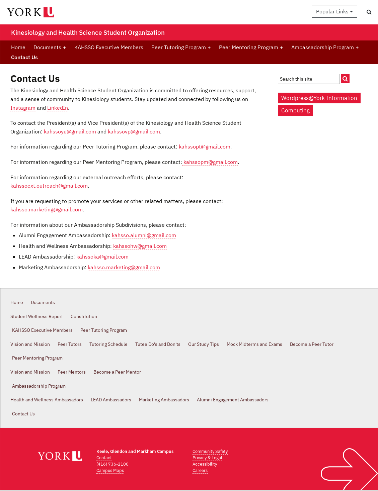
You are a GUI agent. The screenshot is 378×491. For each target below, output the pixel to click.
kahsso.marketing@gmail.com (46, 209)
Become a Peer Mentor (117, 372)
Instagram (22, 107)
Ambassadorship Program (325, 47)
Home (18, 47)
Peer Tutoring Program (181, 47)
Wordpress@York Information (319, 98)
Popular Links (334, 11)
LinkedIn (57, 107)
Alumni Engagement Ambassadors (233, 400)
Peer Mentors (72, 372)
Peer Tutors (70, 344)
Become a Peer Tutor (311, 344)
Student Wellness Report (36, 316)
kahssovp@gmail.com (134, 131)
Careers (200, 470)
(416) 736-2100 (112, 464)
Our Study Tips (203, 344)
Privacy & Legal (207, 458)
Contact (104, 458)
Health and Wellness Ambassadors (46, 400)
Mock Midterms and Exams (254, 344)
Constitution (84, 316)
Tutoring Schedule (108, 344)
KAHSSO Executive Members (108, 47)
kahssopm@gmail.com (210, 162)
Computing (295, 110)
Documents (49, 47)
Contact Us (24, 57)
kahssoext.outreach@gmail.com (49, 185)
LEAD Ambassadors (111, 400)
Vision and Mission (30, 344)
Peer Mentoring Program (251, 47)
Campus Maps (110, 470)
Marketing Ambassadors (164, 400)
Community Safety (210, 451)
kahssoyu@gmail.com (69, 131)
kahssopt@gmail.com (204, 146)
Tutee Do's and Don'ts (157, 344)
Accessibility (205, 464)
